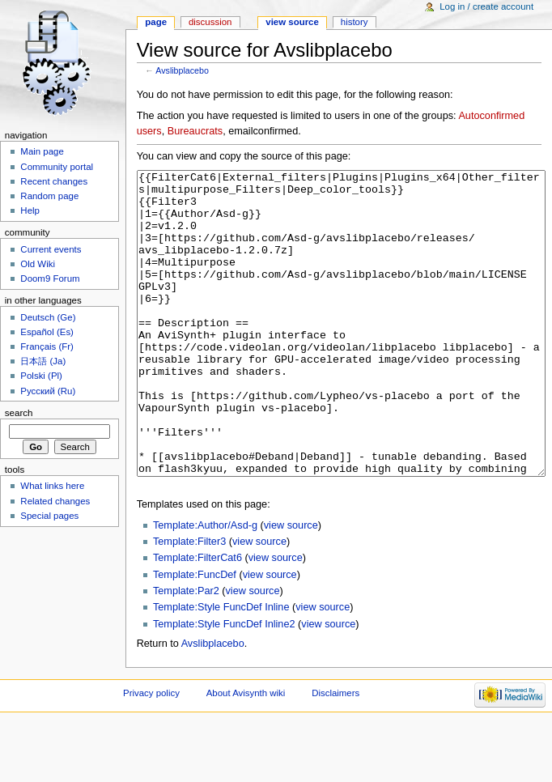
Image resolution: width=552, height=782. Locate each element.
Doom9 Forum (49, 278)
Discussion (210, 22)
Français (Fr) (47, 346)
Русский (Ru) (47, 391)
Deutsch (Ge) (47, 317)
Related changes (55, 501)
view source (291, 586)
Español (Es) (47, 332)
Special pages (49, 516)
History (354, 22)
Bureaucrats (195, 131)
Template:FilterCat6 (197, 618)
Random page (49, 196)
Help (30, 210)
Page (156, 22)
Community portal (56, 167)
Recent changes (53, 181)
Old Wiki (37, 264)
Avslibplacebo (182, 70)
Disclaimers (335, 754)
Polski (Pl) (41, 375)
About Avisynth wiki (246, 754)
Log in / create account (486, 6)
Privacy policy (151, 754)
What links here (52, 486)
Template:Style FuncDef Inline (221, 668)
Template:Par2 (186, 651)
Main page (42, 151)
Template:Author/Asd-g (205, 586)
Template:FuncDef (194, 635)
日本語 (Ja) (43, 361)
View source (292, 22)
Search (19, 413)
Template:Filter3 (189, 602)
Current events (50, 249)
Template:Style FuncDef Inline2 (224, 685)
